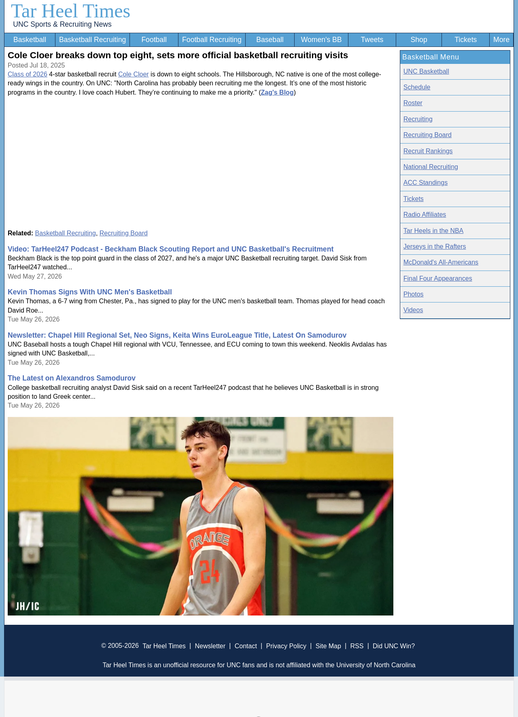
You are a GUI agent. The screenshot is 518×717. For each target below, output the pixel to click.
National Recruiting (430, 166)
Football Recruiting (212, 40)
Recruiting (418, 119)
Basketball (29, 40)
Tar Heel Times (70, 10)
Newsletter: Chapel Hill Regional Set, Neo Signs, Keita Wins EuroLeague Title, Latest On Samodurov (177, 335)
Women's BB (321, 40)
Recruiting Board (124, 233)
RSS (356, 645)
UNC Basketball (426, 71)
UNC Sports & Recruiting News (62, 24)
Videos (413, 310)
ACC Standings (425, 182)
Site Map (328, 645)
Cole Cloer (133, 74)
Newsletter (210, 645)
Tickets (465, 40)
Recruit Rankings (428, 151)
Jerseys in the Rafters (434, 246)
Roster (412, 102)
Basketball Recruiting (92, 40)
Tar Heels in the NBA (433, 230)
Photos (413, 294)
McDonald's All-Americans (440, 262)
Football (154, 40)
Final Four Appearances (437, 278)
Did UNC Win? (394, 645)
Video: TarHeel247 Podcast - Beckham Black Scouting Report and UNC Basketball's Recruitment (170, 249)
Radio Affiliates (424, 214)
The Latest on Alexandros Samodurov (72, 378)
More (501, 40)
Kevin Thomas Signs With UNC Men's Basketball (90, 292)
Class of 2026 (27, 74)
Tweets (372, 40)
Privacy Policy (286, 645)
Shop (419, 40)
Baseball (270, 40)
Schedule (417, 87)
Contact (246, 645)
